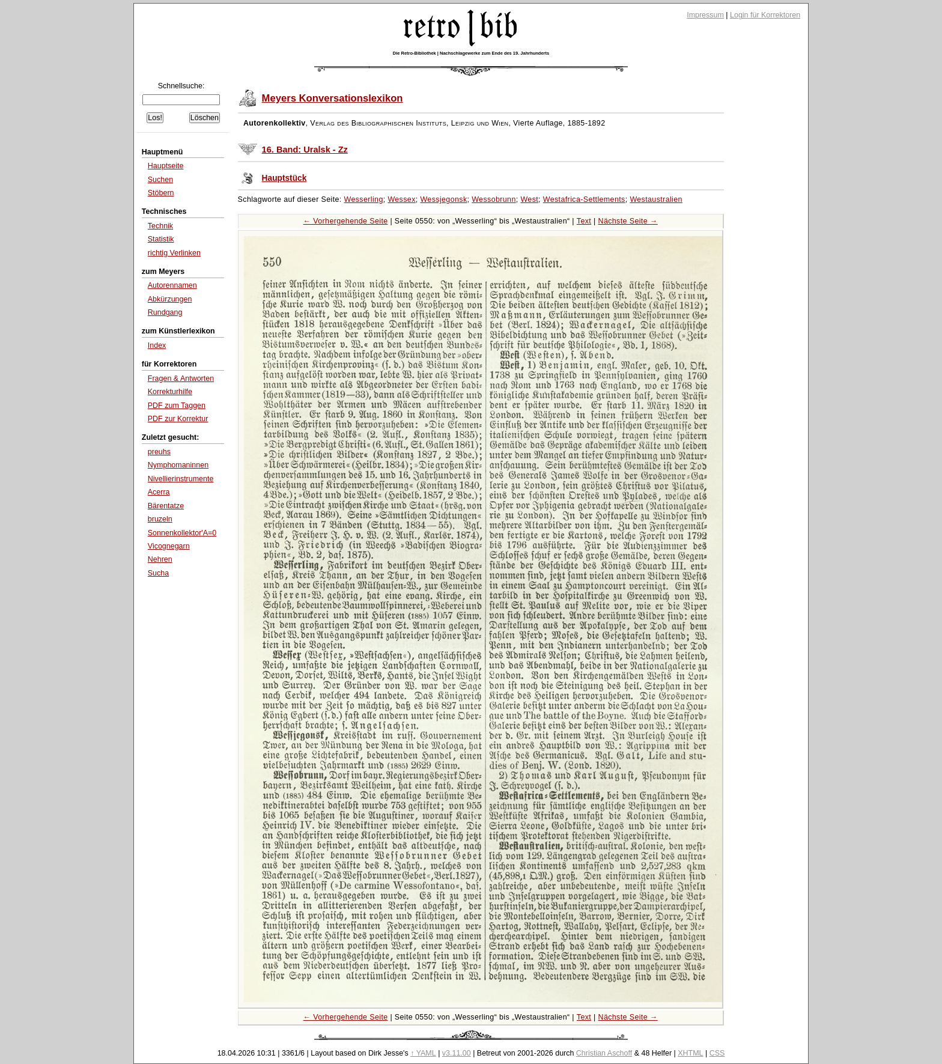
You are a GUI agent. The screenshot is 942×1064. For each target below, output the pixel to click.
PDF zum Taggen (176, 405)
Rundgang (165, 312)
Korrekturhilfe (170, 392)
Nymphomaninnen (178, 465)
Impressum (705, 15)
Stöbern (161, 193)
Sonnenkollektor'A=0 (182, 533)
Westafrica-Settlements (584, 199)
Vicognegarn (169, 546)
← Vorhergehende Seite (345, 221)
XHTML (690, 1053)
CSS (717, 1053)
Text (584, 221)
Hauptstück (284, 178)
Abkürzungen (170, 299)
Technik (160, 226)
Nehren (160, 559)
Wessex (401, 199)
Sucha (158, 573)
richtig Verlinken (174, 253)
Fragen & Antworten (181, 378)
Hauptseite (166, 166)
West (529, 199)
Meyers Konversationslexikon (332, 98)
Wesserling (363, 199)
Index (157, 345)
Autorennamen (172, 285)
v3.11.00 (456, 1053)
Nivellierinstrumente (181, 479)
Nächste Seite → (628, 221)
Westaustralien (656, 199)
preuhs (159, 452)
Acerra (159, 492)
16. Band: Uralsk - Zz (305, 149)
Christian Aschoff (604, 1053)
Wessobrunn (494, 199)
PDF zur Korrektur (178, 419)
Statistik (161, 239)
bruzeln (160, 519)
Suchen (160, 179)
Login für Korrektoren (765, 15)
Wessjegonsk (443, 199)
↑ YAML (423, 1053)
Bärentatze (166, 506)
